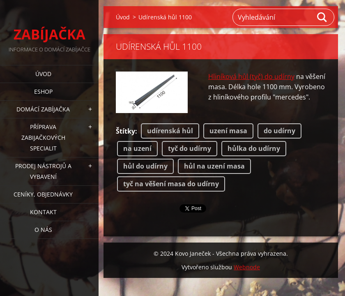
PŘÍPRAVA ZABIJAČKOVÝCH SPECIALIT (43, 137)
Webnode (247, 267)
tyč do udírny (189, 148)
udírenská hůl (170, 130)
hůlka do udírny (254, 148)
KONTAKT (43, 212)
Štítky (125, 131)
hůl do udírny (145, 166)
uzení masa (228, 130)
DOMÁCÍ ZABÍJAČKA (43, 109)
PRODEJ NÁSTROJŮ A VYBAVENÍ (43, 171)
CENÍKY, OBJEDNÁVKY (43, 194)
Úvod (43, 74)
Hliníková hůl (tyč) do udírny (251, 76)
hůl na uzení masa (214, 166)
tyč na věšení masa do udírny (171, 183)
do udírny (279, 130)
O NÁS (43, 230)
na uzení (137, 148)
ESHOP (43, 91)
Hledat (322, 17)
